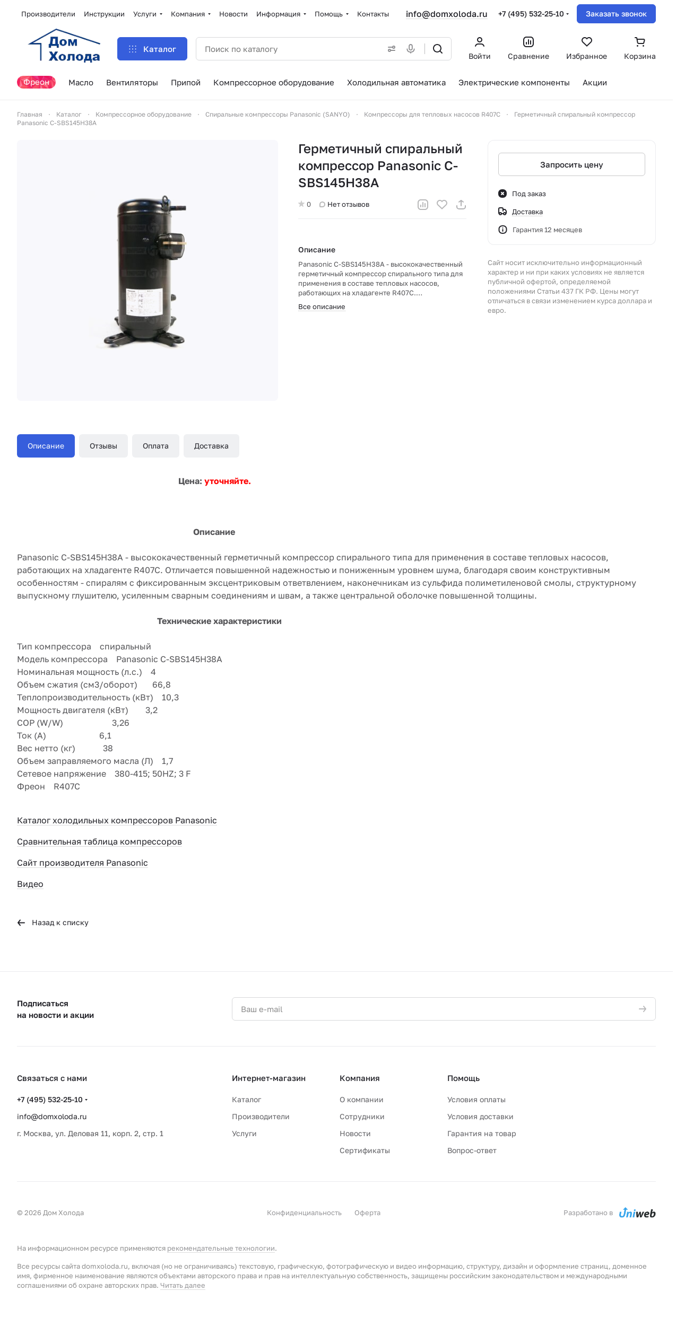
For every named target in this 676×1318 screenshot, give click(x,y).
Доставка (211, 445)
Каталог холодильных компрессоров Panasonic (117, 820)
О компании (362, 1099)
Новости (355, 1133)
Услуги (244, 1133)
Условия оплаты (476, 1099)
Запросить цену (571, 164)
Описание (46, 445)
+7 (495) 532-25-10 (531, 13)
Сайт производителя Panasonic (82, 862)
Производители (261, 1116)
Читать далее (182, 1285)
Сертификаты (365, 1150)
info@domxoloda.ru (447, 13)
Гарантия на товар (481, 1133)
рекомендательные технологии (221, 1248)
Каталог (246, 1099)
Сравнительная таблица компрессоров (99, 841)
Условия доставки (480, 1116)
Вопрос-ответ (472, 1150)
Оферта (367, 1212)
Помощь (463, 1078)
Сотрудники (362, 1116)
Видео (30, 883)
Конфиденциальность (304, 1212)
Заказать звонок (616, 13)
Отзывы (103, 445)
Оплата (156, 445)
